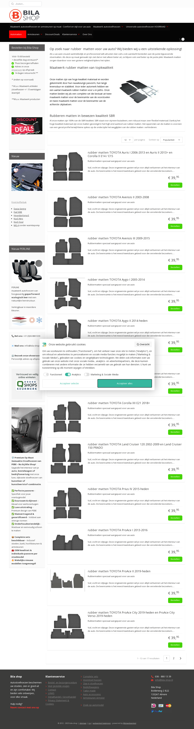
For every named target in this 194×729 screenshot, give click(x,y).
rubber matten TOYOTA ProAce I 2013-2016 (117, 530)
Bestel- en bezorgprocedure (62, 682)
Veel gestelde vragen (58, 686)
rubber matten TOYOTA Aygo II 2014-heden (117, 321)
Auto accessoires (92, 694)
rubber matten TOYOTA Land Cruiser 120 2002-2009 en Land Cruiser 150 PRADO (135, 446)
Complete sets (90, 676)
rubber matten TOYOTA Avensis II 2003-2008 (118, 197)
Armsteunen (35, 34)
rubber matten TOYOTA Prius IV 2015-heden (118, 489)
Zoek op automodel (93, 705)
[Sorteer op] (171, 140)
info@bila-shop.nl (164, 679)
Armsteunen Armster (94, 697)
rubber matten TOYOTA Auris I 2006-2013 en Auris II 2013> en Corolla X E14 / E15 (130, 154)
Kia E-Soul (18, 222)
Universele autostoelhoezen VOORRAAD (147, 26)
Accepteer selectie (69, 383)
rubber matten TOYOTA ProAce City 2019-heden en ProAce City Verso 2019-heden (131, 614)
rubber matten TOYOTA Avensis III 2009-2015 (119, 238)
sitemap (82, 723)
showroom (17, 69)
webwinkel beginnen (102, 723)
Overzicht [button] (143, 344)
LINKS (51, 693)
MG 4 (16, 225)
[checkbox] (52, 374)
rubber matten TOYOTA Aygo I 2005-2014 (116, 279)
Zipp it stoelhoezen (93, 683)
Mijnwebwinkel (129, 723)
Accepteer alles (124, 383)
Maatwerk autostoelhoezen (108, 26)
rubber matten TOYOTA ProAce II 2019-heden (119, 571)
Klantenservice (71, 34)
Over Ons (87, 34)
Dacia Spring (20, 208)
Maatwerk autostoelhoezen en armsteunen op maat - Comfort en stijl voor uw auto (50, 26)
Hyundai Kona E (21, 215)
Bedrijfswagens (91, 687)
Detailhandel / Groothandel (62, 696)
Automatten (17, 34)
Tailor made (89, 690)
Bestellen (175, 185)
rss (89, 723)
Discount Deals (52, 34)
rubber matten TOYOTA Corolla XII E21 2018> (119, 403)
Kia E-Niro (18, 218)
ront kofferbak (19, 202)
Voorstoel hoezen (92, 679)
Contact (52, 689)
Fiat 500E (18, 212)
